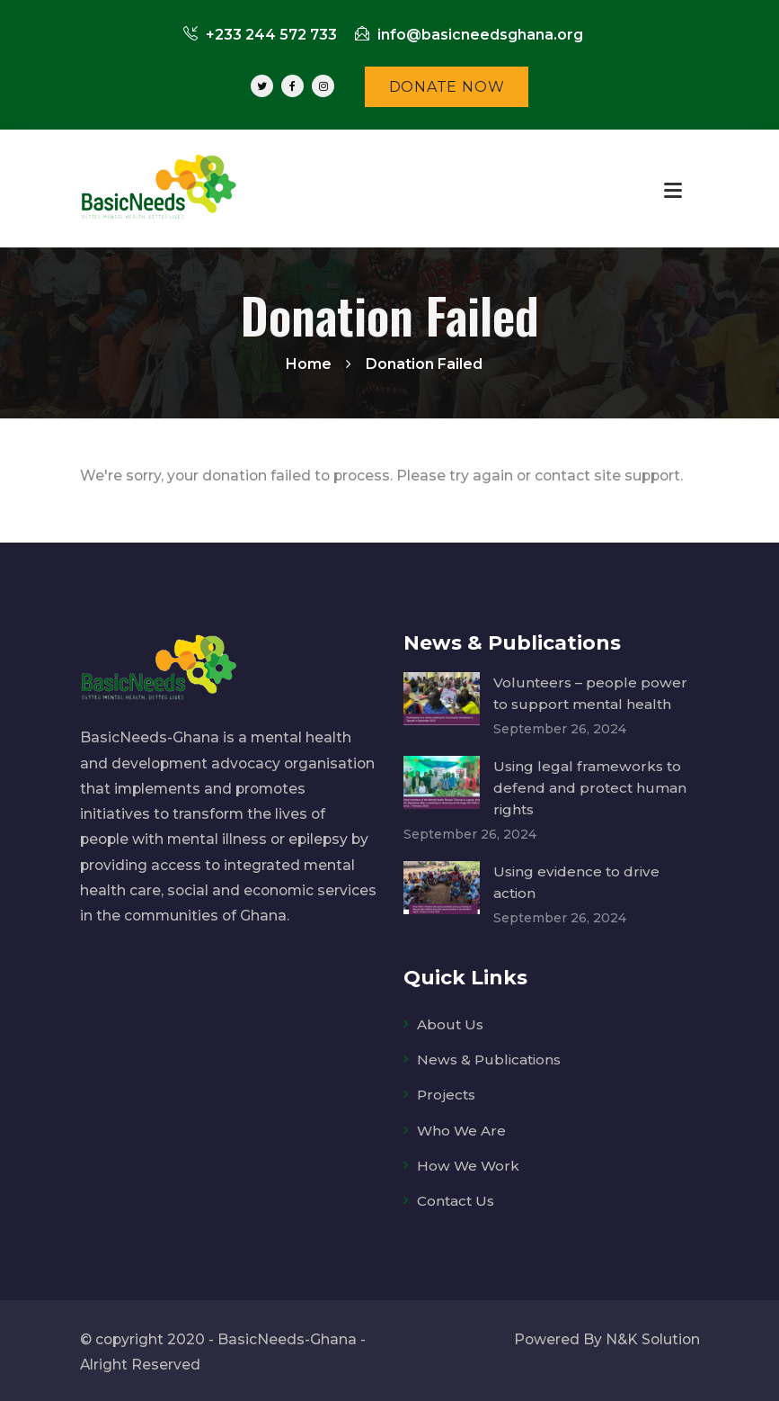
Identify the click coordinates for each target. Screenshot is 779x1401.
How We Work (468, 1163)
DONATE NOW (447, 86)
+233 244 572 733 (260, 34)
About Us (450, 1021)
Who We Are (462, 1127)
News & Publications (490, 1056)
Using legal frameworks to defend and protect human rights (590, 786)
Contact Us (457, 1198)
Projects (447, 1091)
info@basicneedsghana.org (469, 34)
